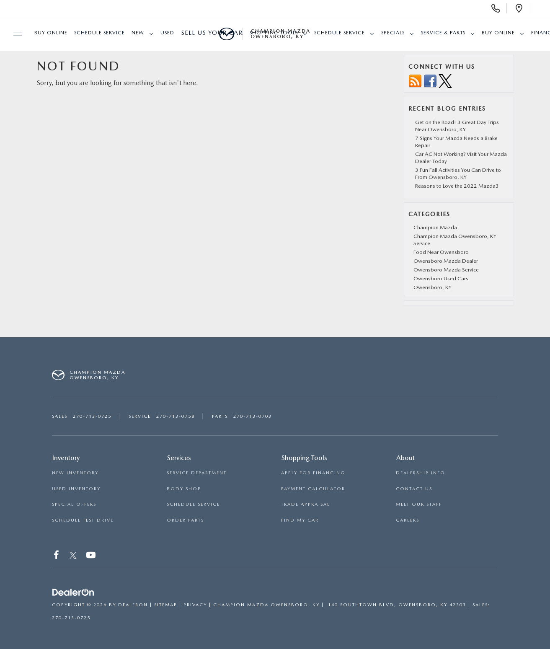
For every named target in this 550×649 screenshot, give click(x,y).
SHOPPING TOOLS (274, 33)
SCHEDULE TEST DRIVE (83, 520)
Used (167, 33)
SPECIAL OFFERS (74, 504)
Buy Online (50, 33)
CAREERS (407, 520)
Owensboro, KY (432, 287)
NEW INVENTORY (75, 473)
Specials (393, 33)
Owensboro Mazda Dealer (445, 261)
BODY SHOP (184, 488)
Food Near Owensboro (441, 252)
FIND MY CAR (300, 520)
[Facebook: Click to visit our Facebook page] (57, 556)
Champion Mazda (435, 227)
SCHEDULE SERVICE (193, 504)
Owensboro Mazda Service (446, 269)
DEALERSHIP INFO (420, 473)
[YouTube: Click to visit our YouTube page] (91, 556)
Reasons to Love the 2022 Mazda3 (457, 186)
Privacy (195, 605)
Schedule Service (99, 33)
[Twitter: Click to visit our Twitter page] (73, 556)
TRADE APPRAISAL (305, 504)
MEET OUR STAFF (419, 504)
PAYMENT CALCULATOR (313, 488)
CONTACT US (414, 488)
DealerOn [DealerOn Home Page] (133, 605)
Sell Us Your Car (212, 32)
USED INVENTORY (76, 488)
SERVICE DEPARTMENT (197, 473)
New (138, 33)
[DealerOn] (73, 592)
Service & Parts (443, 33)
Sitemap (165, 605)
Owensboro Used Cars (440, 278)
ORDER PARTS (185, 520)
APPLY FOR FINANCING (313, 473)
